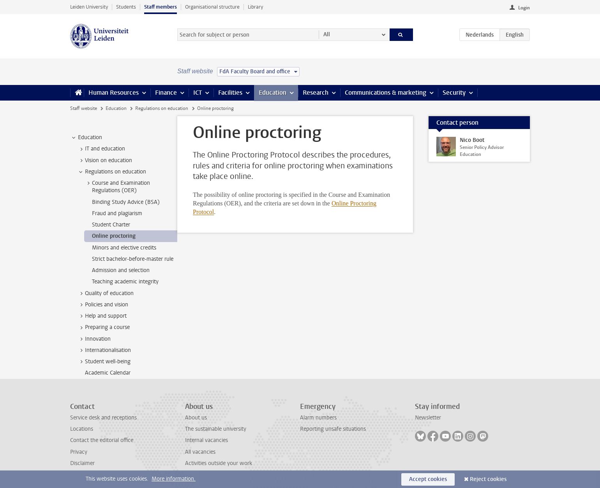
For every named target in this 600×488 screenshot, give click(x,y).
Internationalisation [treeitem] (104, 350)
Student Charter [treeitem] (111, 224)
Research (315, 92)
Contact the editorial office (101, 440)
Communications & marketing (385, 92)
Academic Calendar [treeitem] (108, 373)
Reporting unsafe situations (333, 429)
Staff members (160, 7)
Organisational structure (212, 7)
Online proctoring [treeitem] (114, 236)
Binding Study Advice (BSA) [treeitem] (126, 202)
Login (524, 8)
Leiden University (89, 7)
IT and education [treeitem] (101, 149)
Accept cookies (428, 479)
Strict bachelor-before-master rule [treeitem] (132, 259)
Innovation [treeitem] (94, 339)
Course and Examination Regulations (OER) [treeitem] (117, 186)
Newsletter (428, 417)
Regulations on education (161, 108)
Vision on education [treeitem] (105, 160)
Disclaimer (82, 463)
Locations (81, 429)
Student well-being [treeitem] (104, 362)
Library (255, 7)
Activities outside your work (218, 463)
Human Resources (113, 92)
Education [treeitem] (86, 137)
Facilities (230, 92)
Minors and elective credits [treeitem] (124, 247)
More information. (174, 479)
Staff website (83, 108)
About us (196, 417)
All (326, 34)
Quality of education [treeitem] (106, 293)
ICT (197, 92)
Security (454, 92)
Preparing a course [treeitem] (104, 327)
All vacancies (200, 452)
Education (272, 92)
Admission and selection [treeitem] (121, 270)
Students (126, 7)
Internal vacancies (206, 440)
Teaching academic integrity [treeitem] (125, 281)
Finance (166, 92)
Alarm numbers (318, 417)
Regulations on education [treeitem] (112, 172)
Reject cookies (488, 479)
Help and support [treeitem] (102, 316)
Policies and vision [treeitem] (103, 305)
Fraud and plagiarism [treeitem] (117, 213)
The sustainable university (215, 429)
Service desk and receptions (103, 417)
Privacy (78, 452)
